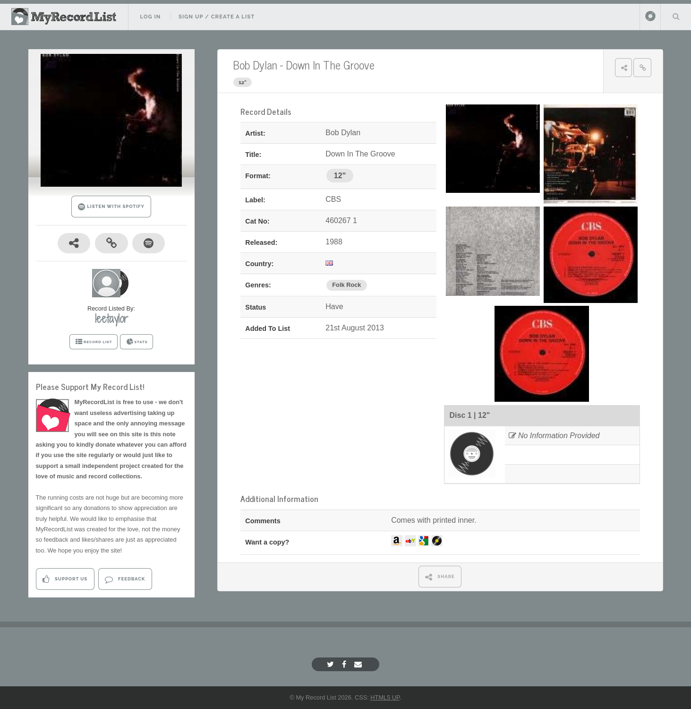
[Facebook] (345, 664)
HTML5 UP (385, 697)
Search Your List (676, 16)
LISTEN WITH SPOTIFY (111, 207)
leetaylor (111, 318)
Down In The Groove (330, 64)
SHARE (440, 577)
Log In (150, 16)
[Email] (359, 664)
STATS (137, 341)
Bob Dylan (255, 64)
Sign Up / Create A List (217, 16)
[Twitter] (331, 664)
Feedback (125, 579)
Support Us (65, 579)
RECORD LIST (93, 341)
